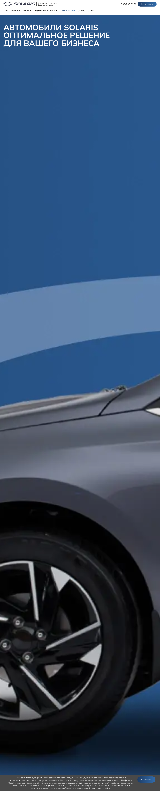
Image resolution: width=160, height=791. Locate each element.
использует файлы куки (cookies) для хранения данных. (52, 777)
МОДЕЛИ (27, 11)
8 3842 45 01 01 (128, 4)
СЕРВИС (81, 11)
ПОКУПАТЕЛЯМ (68, 11)
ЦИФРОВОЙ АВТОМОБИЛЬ (46, 11)
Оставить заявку (147, 4)
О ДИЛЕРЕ (92, 11)
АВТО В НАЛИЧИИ (11, 11)
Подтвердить (146, 780)
